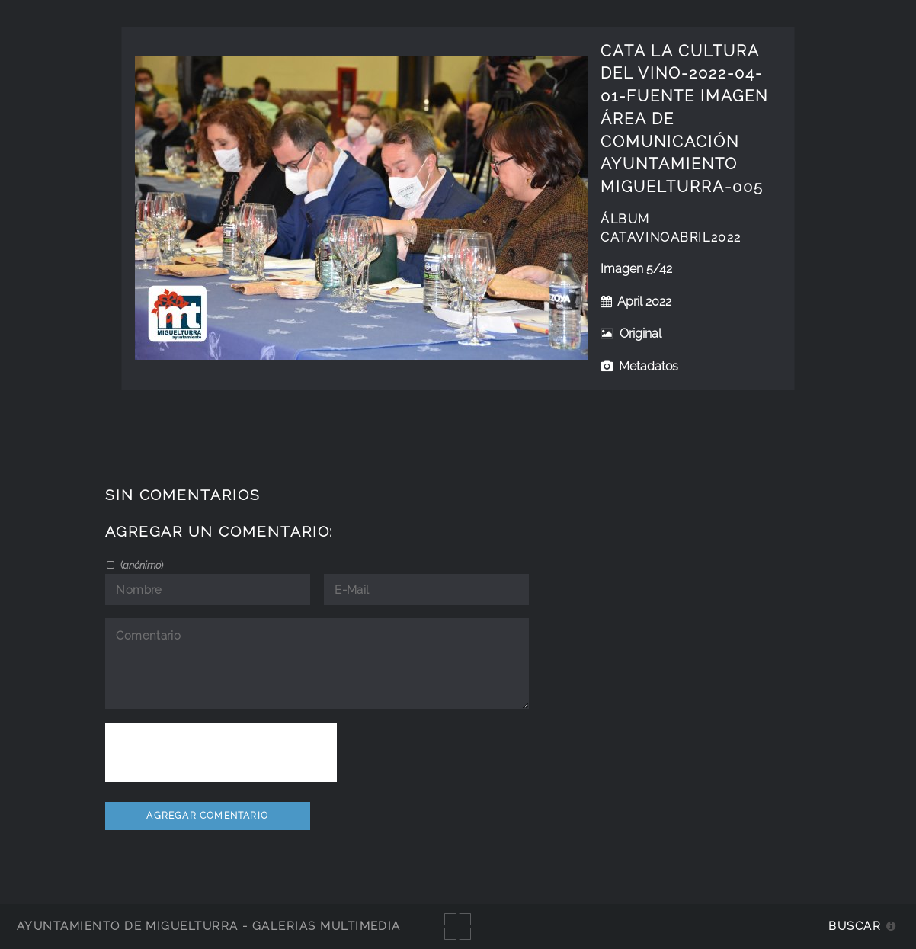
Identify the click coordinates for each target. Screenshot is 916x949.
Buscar (854, 925)
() (140, 565)
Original (640, 333)
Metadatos (648, 366)
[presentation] (221, 752)
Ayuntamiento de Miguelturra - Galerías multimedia (209, 925)
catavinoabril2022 (671, 237)
